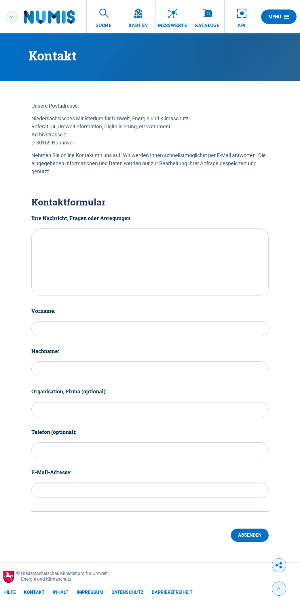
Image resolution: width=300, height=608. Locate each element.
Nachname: (45, 351)
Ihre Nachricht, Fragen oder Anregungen (80, 218)
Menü (278, 17)
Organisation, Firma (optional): (69, 391)
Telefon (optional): (53, 431)
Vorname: (43, 310)
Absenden (249, 535)
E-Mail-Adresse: (51, 472)
